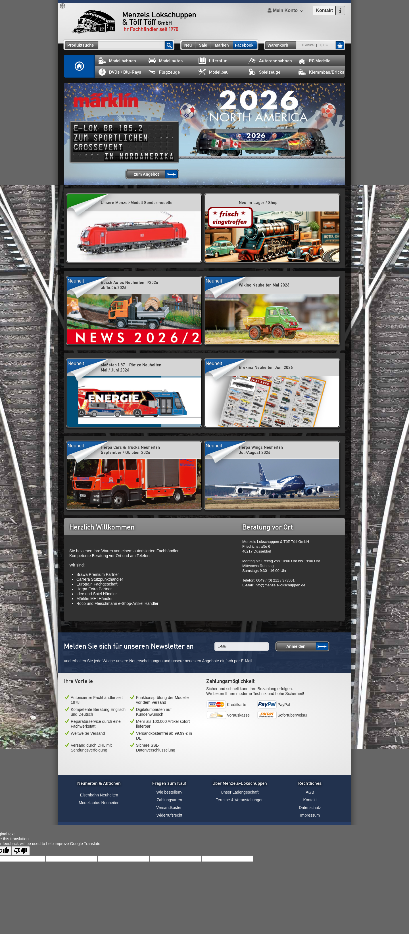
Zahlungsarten (169, 800)
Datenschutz (310, 807)
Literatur (213, 60)
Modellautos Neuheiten (99, 802)
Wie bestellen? (169, 792)
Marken (222, 45)
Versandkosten (169, 807)
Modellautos (166, 60)
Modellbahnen (117, 60)
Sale (203, 45)
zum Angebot (146, 174)
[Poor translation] (21, 851)
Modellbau (214, 72)
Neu (188, 45)
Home (79, 66)
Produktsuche (80, 45)
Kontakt (310, 800)
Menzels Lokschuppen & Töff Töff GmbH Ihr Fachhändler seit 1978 (133, 22)
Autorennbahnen (270, 60)
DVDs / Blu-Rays (120, 72)
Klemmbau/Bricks (321, 72)
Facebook (244, 45)
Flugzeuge (164, 72)
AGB (310, 792)
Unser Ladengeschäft (239, 792)
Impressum (310, 815)
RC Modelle (314, 60)
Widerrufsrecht (169, 815)
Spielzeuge (264, 72)
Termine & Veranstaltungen (240, 800)
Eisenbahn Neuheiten (99, 795)
